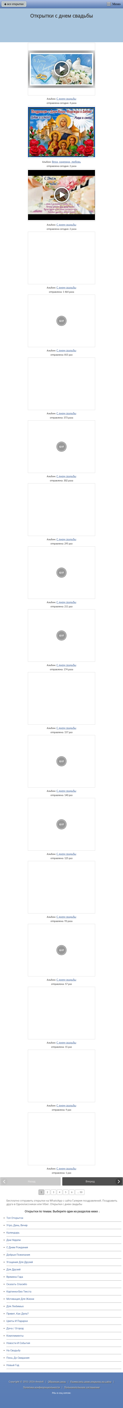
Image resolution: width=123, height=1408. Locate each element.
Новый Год (12, 1365)
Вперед (90, 1181)
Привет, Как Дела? (17, 1313)
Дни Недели (13, 1240)
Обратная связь (57, 1381)
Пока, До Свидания (17, 1357)
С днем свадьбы (66, 98)
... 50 (79, 1192)
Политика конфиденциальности (41, 1387)
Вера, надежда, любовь (66, 161)
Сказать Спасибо (16, 1284)
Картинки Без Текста (18, 1291)
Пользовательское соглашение (82, 1387)
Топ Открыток (14, 1217)
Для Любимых (15, 1306)
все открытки (14, 4)
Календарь (13, 1232)
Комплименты (15, 1335)
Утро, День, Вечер (17, 1225)
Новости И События (18, 1343)
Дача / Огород (15, 1328)
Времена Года (14, 1276)
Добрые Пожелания (18, 1254)
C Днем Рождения (17, 1247)
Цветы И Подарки (17, 1321)
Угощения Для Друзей (19, 1262)
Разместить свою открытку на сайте (90, 1381)
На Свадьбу (13, 1350)
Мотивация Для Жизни (20, 1298)
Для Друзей (13, 1269)
